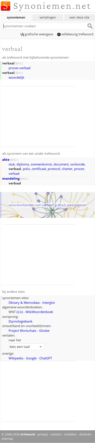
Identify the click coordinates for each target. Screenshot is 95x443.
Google (31, 358)
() (18, 312)
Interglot (48, 302)
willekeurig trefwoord (75, 34)
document (61, 164)
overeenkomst (41, 164)
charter (67, 169)
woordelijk (16, 77)
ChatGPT (45, 358)
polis (26, 169)
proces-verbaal (20, 68)
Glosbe (44, 330)
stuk (12, 164)
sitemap (7, 439)
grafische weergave (36, 34)
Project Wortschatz (22, 330)
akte (5, 159)
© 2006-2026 (18, 434)
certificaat (39, 169)
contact (56, 434)
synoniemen (16, 17)
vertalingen (48, 17)
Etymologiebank (20, 321)
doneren (85, 434)
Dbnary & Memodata (24, 302)
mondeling (11, 178)
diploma (23, 164)
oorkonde (77, 164)
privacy (43, 434)
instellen (70, 434)
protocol (54, 169)
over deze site (79, 17)
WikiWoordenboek (39, 312)
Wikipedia (16, 358)
